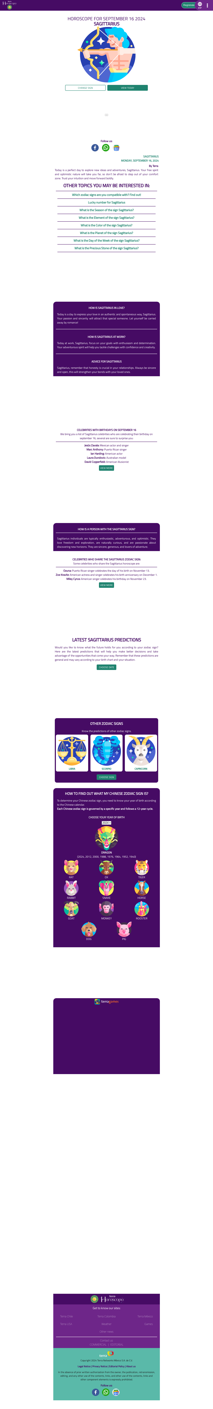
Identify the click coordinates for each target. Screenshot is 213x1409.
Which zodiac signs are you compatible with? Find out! (106, 194)
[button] (199, 5)
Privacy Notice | (100, 1366)
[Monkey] (106, 911)
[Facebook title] (95, 147)
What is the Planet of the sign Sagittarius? (106, 232)
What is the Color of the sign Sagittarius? (106, 225)
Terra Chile (66, 1316)
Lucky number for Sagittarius (106, 202)
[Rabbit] (71, 890)
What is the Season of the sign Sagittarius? (106, 210)
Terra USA (66, 1324)
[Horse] (141, 890)
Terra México (145, 1316)
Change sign (85, 88)
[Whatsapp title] (106, 147)
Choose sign (106, 777)
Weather (106, 1324)
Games (148, 1324)
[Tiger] (141, 870)
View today (127, 88)
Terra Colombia (106, 1316)
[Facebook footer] (96, 1392)
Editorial (116, 1344)
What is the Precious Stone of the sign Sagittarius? (106, 248)
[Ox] (106, 870)
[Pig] (124, 932)
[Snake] (106, 890)
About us (131, 1366)
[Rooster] (141, 911)
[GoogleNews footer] (116, 1392)
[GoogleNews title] (116, 147)
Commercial (98, 1344)
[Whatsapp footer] (106, 1392)
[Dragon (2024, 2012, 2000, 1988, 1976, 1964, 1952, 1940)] (106, 842)
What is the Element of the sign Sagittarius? (106, 217)
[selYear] (106, 823)
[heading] (106, 468)
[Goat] (71, 911)
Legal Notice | (85, 1366)
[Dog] (89, 932)
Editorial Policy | (117, 1366)
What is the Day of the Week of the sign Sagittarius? (106, 240)
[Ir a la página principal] (58, 1009)
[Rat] (71, 870)
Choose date (106, 667)
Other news (106, 1331)
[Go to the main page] (10, 5)
